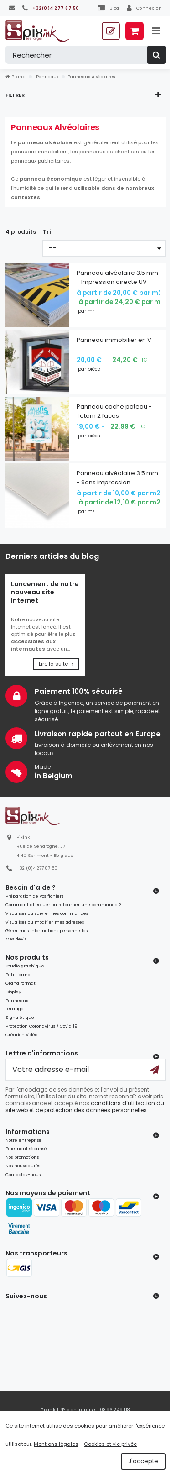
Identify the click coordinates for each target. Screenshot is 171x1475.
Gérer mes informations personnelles (46, 931)
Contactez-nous (23, 1174)
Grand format (20, 983)
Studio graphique (24, 966)
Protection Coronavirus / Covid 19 (41, 1026)
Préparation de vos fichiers (34, 896)
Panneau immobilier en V (114, 340)
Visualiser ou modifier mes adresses (44, 922)
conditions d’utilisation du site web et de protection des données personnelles (84, 1106)
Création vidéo (21, 1035)
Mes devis (15, 939)
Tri (46, 231)
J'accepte (143, 1461)
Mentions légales (56, 1444)
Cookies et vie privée (110, 1444)
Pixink (15, 76)
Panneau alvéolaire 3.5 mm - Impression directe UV (117, 277)
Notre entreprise (23, 1140)
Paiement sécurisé (26, 1148)
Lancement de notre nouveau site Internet (45, 592)
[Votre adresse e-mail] (85, 1070)
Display (13, 992)
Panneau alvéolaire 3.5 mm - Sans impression (117, 478)
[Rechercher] (85, 55)
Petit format (18, 974)
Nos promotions (22, 1157)
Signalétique (19, 1017)
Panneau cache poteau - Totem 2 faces (114, 411)
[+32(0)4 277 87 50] (51, 8)
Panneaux (16, 1000)
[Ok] (155, 1070)
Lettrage (14, 1009)
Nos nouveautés (22, 1166)
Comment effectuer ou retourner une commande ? (63, 905)
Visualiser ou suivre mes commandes (46, 913)
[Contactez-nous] (12, 8)
